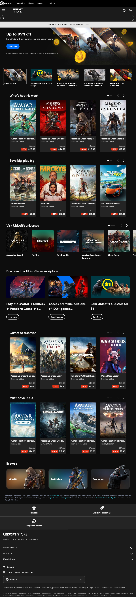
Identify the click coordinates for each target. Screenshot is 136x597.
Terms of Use (8, 587)
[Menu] (4, 10)
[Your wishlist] (124, 10)
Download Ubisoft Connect (30, 3)
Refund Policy (119, 587)
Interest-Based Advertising (75, 587)
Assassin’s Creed (101, 498)
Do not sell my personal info (52, 587)
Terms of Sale (106, 587)
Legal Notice (94, 587)
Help (52, 3)
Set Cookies (34, 587)
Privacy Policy (21, 587)
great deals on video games (60, 498)
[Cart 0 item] (130, 10)
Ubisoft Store (54, 495)
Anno (115, 498)
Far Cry (110, 498)
